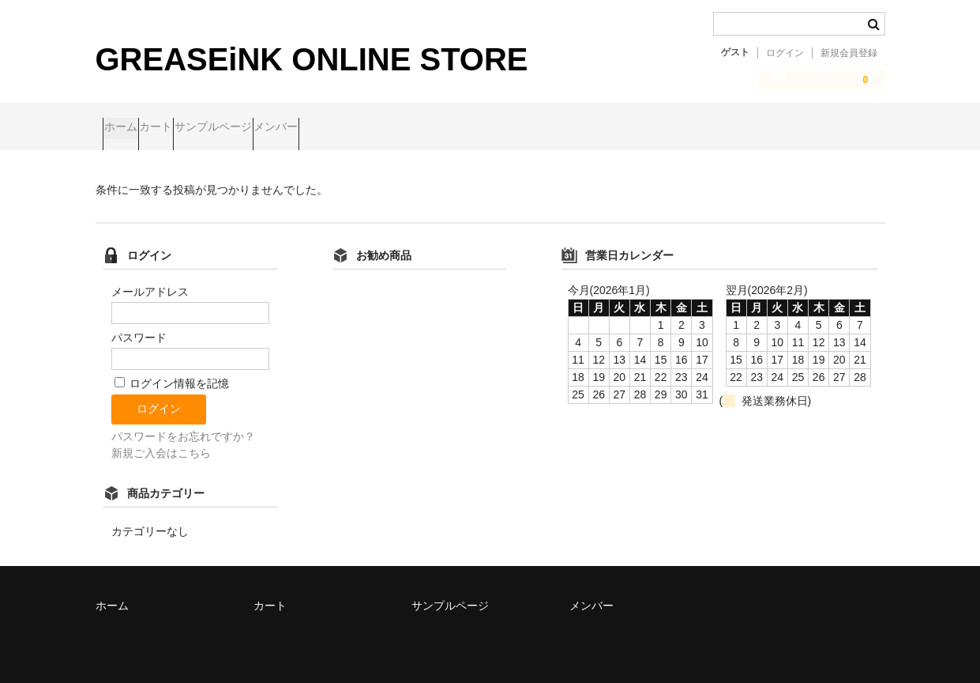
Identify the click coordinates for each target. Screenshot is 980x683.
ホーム (128, 128)
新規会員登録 (848, 52)
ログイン (785, 52)
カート (193, 128)
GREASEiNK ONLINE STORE (312, 59)
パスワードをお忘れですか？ (183, 430)
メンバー (374, 128)
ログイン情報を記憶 (172, 378)
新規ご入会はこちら (161, 446)
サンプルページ (281, 128)
